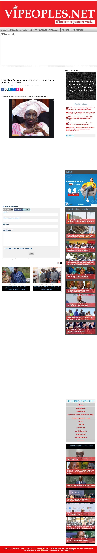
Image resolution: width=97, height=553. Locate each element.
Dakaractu (81, 405)
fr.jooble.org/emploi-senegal (81, 418)
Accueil (4, 30)
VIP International (7, 34)
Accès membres (28, 550)
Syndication (46, 550)
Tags (61, 550)
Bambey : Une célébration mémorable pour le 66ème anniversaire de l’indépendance (80, 249)
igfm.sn (80, 421)
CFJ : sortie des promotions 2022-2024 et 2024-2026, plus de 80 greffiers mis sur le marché (79, 119)
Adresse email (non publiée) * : (11, 218)
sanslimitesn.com (81, 431)
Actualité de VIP (26, 30)
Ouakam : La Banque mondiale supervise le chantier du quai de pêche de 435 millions (80, 235)
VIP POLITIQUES (41, 30)
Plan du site (37, 550)
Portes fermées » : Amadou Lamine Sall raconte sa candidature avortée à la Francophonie (79, 540)
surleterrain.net (81, 434)
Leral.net (81, 424)
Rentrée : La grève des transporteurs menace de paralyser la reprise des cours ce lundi (80, 527)
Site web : (6, 224)
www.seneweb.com (81, 437)
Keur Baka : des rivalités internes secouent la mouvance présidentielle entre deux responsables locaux (80, 130)
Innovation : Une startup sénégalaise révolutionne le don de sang (78, 499)
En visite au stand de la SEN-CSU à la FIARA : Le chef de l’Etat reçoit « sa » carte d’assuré (46, 288)
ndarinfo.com (80, 428)
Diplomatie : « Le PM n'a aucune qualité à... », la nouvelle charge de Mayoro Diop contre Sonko (80, 471)
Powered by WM (68, 550)
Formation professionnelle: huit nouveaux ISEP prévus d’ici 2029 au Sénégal (79, 318)
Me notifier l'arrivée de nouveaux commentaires (19, 248)
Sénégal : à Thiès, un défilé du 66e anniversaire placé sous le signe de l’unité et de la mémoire (80, 221)
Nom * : (5, 212)
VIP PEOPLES (78, 30)
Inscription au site (54, 550)
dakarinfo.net (81, 411)
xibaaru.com (81, 441)
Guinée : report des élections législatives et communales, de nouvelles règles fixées (16, 288)
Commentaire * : (7, 230)
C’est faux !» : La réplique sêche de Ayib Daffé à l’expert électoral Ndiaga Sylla (79, 124)
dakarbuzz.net (80, 408)
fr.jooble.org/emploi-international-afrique (81, 414)
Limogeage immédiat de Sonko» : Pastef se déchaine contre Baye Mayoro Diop (80, 304)
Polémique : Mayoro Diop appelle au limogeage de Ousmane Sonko (78, 290)
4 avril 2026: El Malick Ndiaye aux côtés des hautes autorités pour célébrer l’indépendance (80, 331)
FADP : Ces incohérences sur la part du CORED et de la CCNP (79, 513)
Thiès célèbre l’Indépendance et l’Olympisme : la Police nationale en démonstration (80, 263)
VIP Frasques (54, 30)
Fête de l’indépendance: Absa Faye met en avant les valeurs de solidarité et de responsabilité (80, 276)
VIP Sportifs (13, 30)
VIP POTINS (66, 30)
